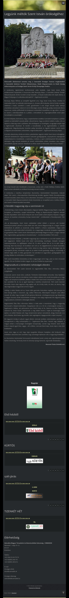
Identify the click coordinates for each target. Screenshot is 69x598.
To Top (63, 593)
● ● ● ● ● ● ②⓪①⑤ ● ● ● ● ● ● (18, 518)
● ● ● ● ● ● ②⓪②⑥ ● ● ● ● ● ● (18, 421)
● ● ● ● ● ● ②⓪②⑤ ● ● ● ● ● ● (18, 483)
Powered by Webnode (34, 588)
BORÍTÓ (34, 491)
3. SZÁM (34, 487)
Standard (14, 593)
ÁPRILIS (34, 425)
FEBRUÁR (34, 456)
